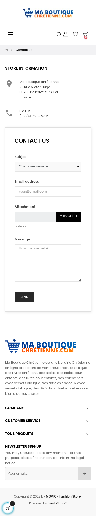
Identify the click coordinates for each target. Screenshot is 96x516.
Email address (27, 181)
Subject (21, 157)
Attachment (25, 207)
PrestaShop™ (57, 503)
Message (22, 239)
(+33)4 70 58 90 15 (34, 116)
